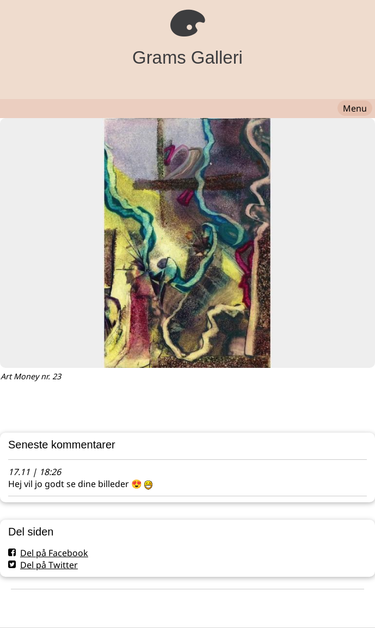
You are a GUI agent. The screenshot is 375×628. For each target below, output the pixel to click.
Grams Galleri (187, 57)
